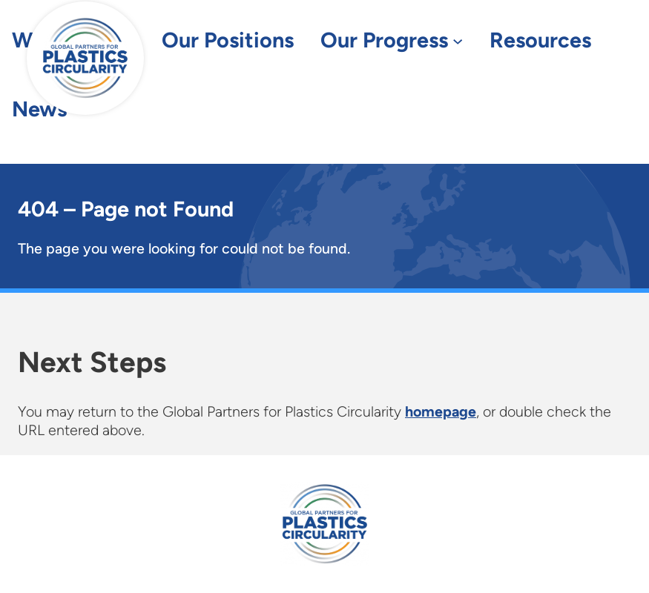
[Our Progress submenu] (457, 41)
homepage (440, 411)
